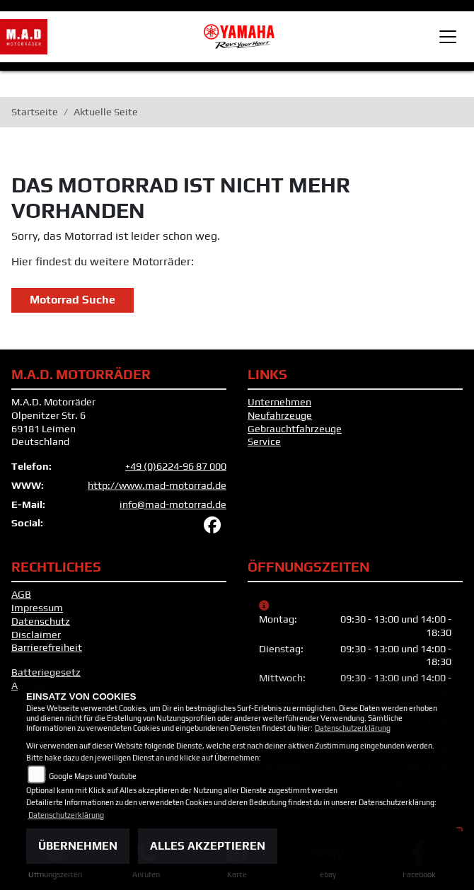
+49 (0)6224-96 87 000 (175, 466)
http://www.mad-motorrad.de (157, 485)
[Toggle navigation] (447, 37)
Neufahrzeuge (280, 415)
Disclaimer (36, 634)
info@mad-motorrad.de (173, 504)
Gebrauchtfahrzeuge (295, 428)
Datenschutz (40, 621)
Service (264, 441)
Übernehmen (77, 846)
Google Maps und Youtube (93, 776)
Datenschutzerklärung (353, 728)
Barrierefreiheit (46, 647)
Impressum (37, 607)
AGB (21, 594)
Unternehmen (279, 402)
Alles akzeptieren (207, 846)
